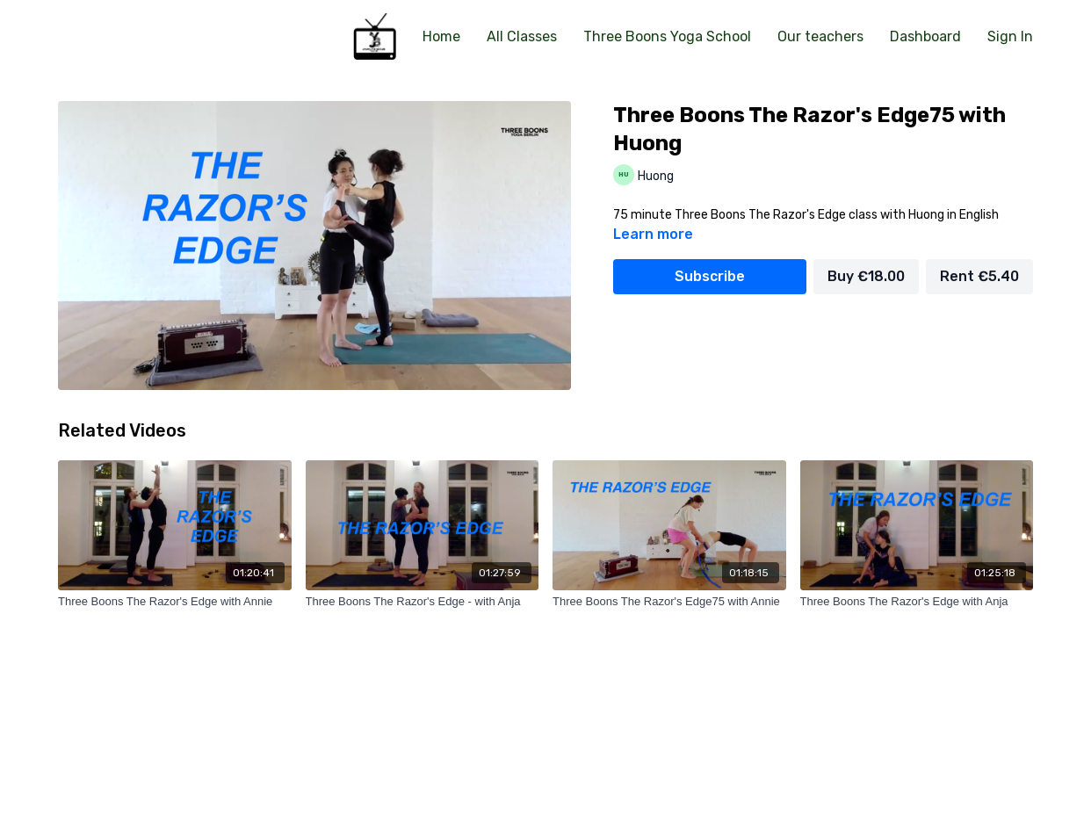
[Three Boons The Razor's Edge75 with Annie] (669, 601)
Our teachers (820, 36)
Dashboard (925, 36)
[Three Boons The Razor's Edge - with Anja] (422, 601)
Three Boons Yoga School (667, 36)
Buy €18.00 (866, 276)
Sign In (1010, 36)
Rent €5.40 (979, 276)
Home (441, 36)
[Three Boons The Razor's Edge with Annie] (175, 601)
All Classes (522, 36)
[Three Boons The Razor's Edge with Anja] (917, 601)
